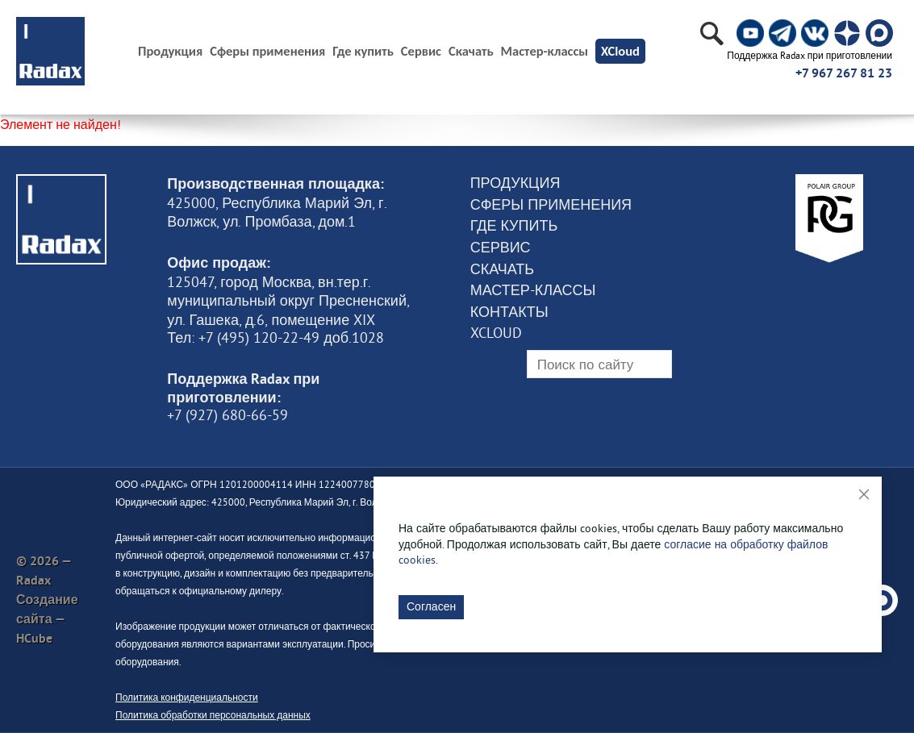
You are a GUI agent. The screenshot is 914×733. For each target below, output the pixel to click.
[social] (750, 33)
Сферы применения (267, 51)
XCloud (620, 51)
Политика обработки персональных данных (213, 715)
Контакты (509, 312)
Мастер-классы (544, 51)
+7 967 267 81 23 (843, 73)
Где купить (363, 51)
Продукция (515, 183)
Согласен (431, 606)
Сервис (421, 51)
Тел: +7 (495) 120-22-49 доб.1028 (275, 338)
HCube (34, 638)
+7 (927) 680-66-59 (227, 415)
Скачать (471, 51)
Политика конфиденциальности (186, 697)
